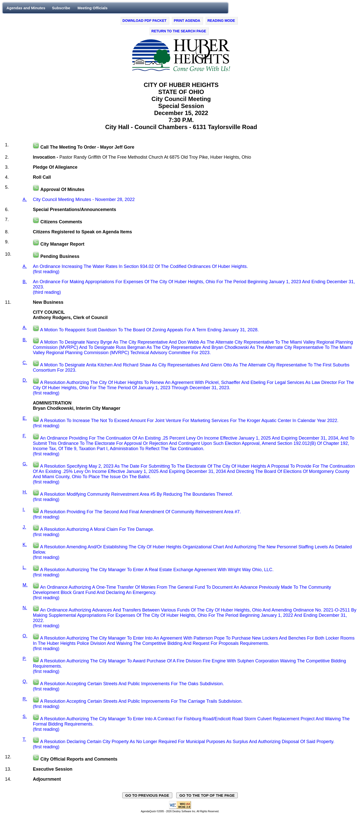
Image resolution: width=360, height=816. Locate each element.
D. (24, 380)
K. (24, 544)
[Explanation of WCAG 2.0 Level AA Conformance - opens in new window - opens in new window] (180, 808)
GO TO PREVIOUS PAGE (147, 795)
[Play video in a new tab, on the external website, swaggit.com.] (36, 147)
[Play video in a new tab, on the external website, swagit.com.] (36, 329)
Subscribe (61, 8)
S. (24, 716)
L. (24, 567)
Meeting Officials (93, 8)
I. (23, 509)
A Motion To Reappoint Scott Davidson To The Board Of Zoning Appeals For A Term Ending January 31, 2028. (149, 329)
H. (24, 491)
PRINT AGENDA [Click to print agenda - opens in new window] (187, 21)
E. (24, 418)
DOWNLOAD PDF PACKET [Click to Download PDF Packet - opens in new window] (144, 21)
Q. (24, 681)
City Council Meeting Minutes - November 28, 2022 (83, 199)
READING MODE (221, 21)
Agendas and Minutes (25, 8)
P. (24, 658)
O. (24, 635)
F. (24, 435)
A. (24, 199)
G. (24, 463)
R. (24, 698)
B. (24, 281)
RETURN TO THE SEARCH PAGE (179, 31)
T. (24, 739)
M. (25, 584)
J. (24, 527)
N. (24, 607)
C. (24, 362)
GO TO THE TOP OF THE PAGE (207, 795)
